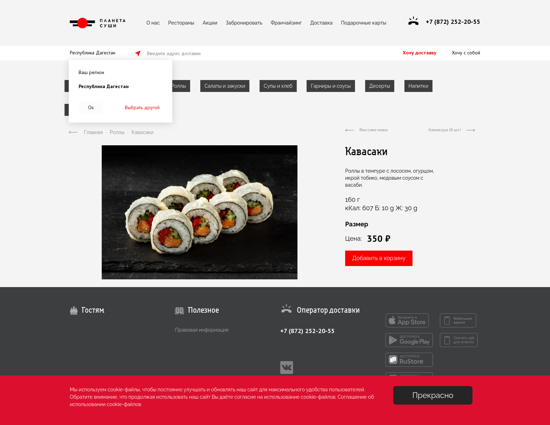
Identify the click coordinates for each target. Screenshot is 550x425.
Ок (91, 107)
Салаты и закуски (224, 86)
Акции (210, 23)
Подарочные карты (363, 23)
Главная (93, 132)
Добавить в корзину (378, 258)
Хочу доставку (419, 52)
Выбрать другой (142, 107)
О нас (153, 23)
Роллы (178, 86)
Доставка (321, 23)
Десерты (379, 86)
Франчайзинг (286, 23)
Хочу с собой (466, 52)
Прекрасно (432, 395)
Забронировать (244, 23)
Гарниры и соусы (331, 86)
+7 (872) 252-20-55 (307, 331)
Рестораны (181, 23)
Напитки (418, 86)
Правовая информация (201, 330)
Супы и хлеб (278, 86)
